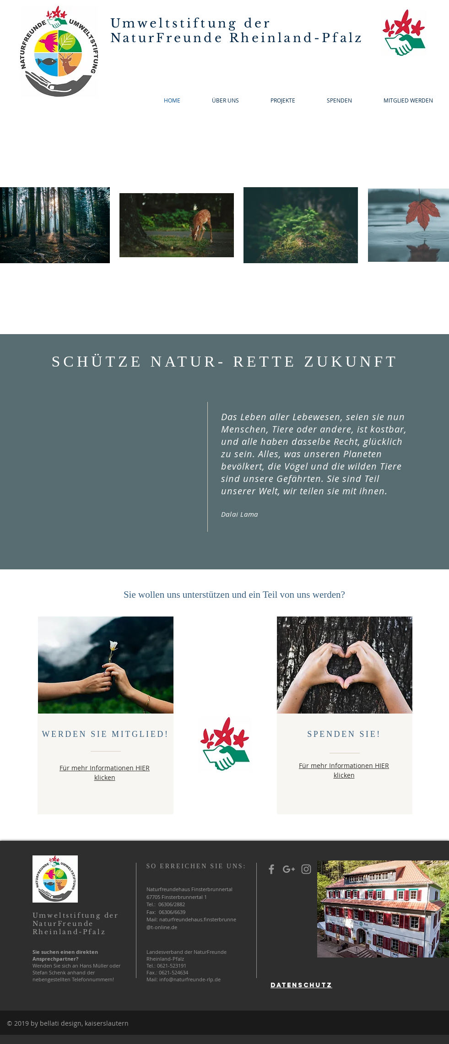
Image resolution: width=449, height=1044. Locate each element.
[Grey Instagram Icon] (306, 869)
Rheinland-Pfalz (69, 932)
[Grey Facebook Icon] (271, 869)
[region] (301, 943)
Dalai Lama (240, 514)
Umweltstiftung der (191, 23)
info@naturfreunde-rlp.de (190, 979)
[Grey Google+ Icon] (288, 869)
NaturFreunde (63, 924)
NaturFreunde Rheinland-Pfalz (237, 38)
